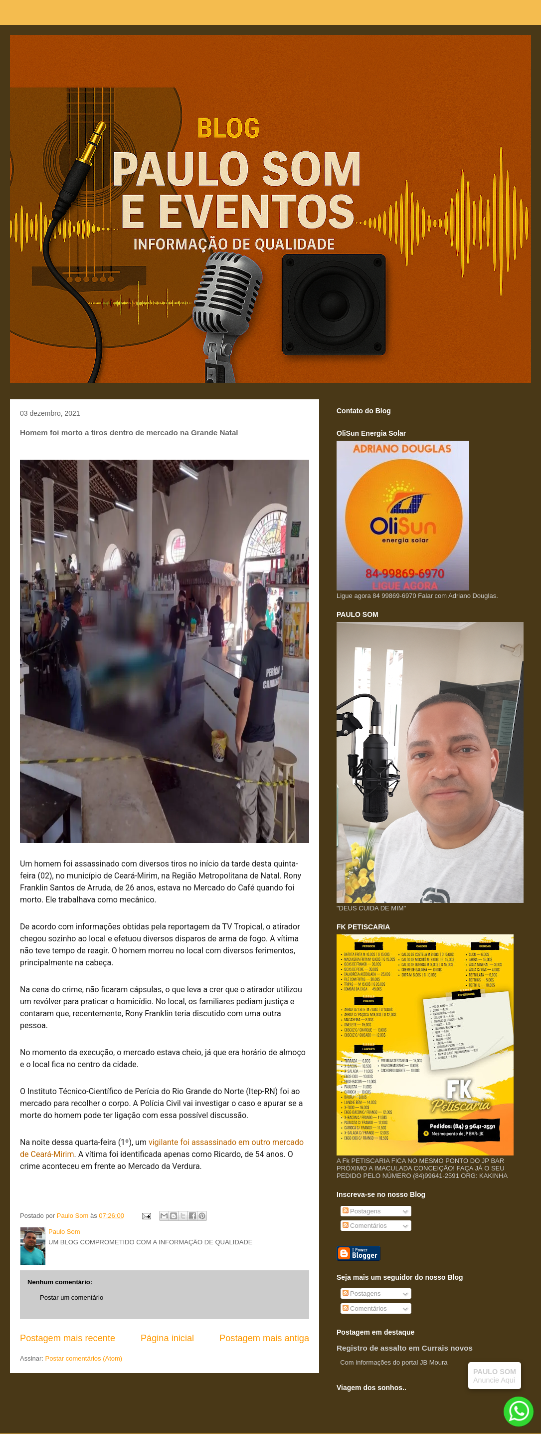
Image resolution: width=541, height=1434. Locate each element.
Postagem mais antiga (264, 1338)
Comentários (365, 1225)
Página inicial (167, 1338)
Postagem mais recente (67, 1338)
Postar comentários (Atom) (84, 1358)
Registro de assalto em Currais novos (405, 1348)
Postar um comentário (71, 1297)
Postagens (362, 1211)
